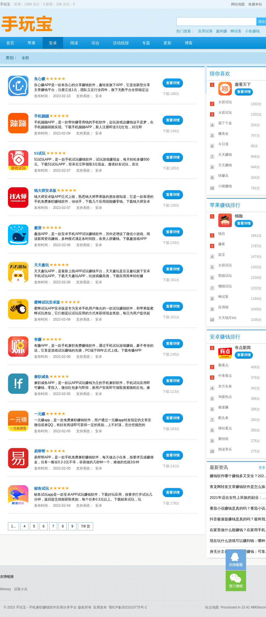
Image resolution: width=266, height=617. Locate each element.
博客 (189, 43)
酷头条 (223, 418)
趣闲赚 (221, 31)
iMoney (5, 589)
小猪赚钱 (225, 186)
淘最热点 (225, 397)
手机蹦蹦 (41, 116)
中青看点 (225, 376)
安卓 (53, 43)
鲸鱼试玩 (41, 488)
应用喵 (223, 307)
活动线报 (121, 43)
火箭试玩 (225, 102)
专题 (146, 43)
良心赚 (39, 79)
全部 (25, 58)
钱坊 (221, 234)
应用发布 (100, 607)
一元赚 (39, 414)
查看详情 (173, 83)
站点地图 (212, 607)
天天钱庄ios (227, 318)
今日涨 (223, 144)
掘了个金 (225, 123)
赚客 (221, 244)
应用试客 (205, 31)
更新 (167, 43)
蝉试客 (236, 31)
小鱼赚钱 (252, 31)
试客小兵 (21, 589)
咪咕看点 (225, 428)
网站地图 (238, 4)
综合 (95, 43)
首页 (10, 43)
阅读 (74, 43)
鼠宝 (221, 255)
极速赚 (223, 407)
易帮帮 (39, 451)
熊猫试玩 (225, 276)
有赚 (37, 339)
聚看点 (223, 365)
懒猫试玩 (225, 286)
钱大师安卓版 (45, 190)
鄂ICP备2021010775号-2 (128, 607)
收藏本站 (255, 4)
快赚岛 (223, 176)
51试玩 (39, 153)
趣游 (37, 228)
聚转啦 (223, 439)
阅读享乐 (225, 449)
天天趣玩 (41, 265)
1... (13, 526)
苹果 (32, 43)
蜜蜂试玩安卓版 (47, 302)
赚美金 (223, 134)
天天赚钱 (225, 155)
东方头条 (225, 386)
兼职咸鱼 (41, 377)
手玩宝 (5, 4)
